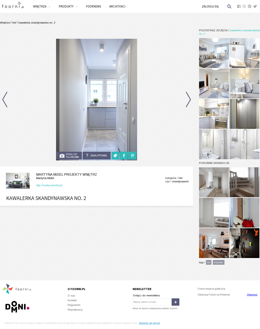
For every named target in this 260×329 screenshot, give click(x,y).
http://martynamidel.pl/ (49, 185)
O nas (71, 295)
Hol (14, 22)
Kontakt (72, 300)
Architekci (117, 6)
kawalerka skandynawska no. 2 (36, 22)
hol (208, 262)
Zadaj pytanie (97, 155)
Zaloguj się (210, 6)
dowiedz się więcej (149, 323)
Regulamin (74, 304)
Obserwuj (252, 294)
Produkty (68, 6)
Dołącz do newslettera (146, 295)
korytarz (218, 262)
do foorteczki (69, 155)
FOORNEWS (93, 6)
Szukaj (229, 6)
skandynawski (180, 181)
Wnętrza (42, 6)
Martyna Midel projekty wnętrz (50, 176)
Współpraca (75, 309)
